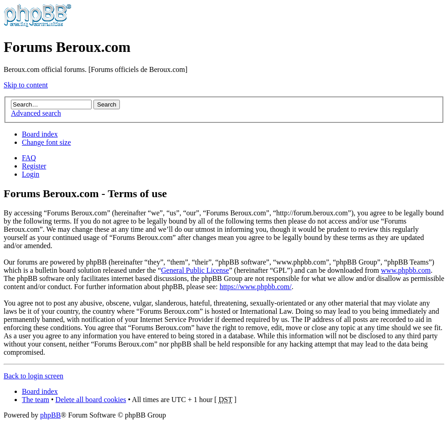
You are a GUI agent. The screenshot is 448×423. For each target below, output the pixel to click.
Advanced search (36, 113)
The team (35, 399)
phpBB (50, 415)
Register (34, 166)
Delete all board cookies (91, 399)
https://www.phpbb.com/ (256, 286)
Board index (40, 134)
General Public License (195, 270)
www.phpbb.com (406, 270)
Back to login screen (33, 376)
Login (30, 174)
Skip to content (26, 85)
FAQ (29, 158)
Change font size (46, 142)
